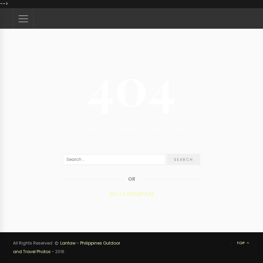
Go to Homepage (131, 194)
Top (243, 243)
